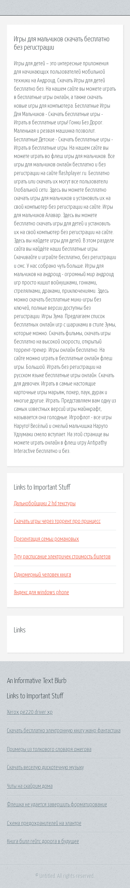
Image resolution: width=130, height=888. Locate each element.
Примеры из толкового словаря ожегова (49, 749)
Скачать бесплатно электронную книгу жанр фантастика (64, 730)
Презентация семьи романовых (46, 539)
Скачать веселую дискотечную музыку (45, 767)
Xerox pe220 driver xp (30, 712)
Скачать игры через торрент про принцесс (57, 521)
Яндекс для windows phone (41, 592)
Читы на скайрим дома (30, 786)
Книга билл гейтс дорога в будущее (43, 841)
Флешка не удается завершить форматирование (57, 804)
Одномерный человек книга (42, 575)
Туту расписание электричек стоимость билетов (62, 556)
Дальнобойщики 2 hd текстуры (45, 503)
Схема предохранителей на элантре (44, 823)
